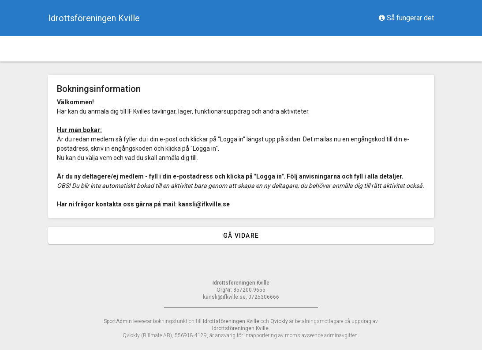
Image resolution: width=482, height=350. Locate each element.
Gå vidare (241, 235)
